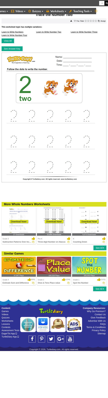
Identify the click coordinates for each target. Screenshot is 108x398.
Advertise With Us (97, 321)
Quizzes (35, 11)
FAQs (103, 324)
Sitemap (102, 333)
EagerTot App (9, 333)
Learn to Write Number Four (14, 35)
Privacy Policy (99, 330)
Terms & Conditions (96, 327)
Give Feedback (98, 317)
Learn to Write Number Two (48, 32)
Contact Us (100, 314)
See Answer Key (12, 48)
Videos (18, 11)
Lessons (6, 324)
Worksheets (56, 11)
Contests (6, 327)
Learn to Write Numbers (12, 32)
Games (5, 311)
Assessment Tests (10, 330)
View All (8, 41)
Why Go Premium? (96, 311)
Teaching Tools (80, 11)
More (100, 11)
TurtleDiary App (10, 336)
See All (100, 248)
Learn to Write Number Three (84, 32)
